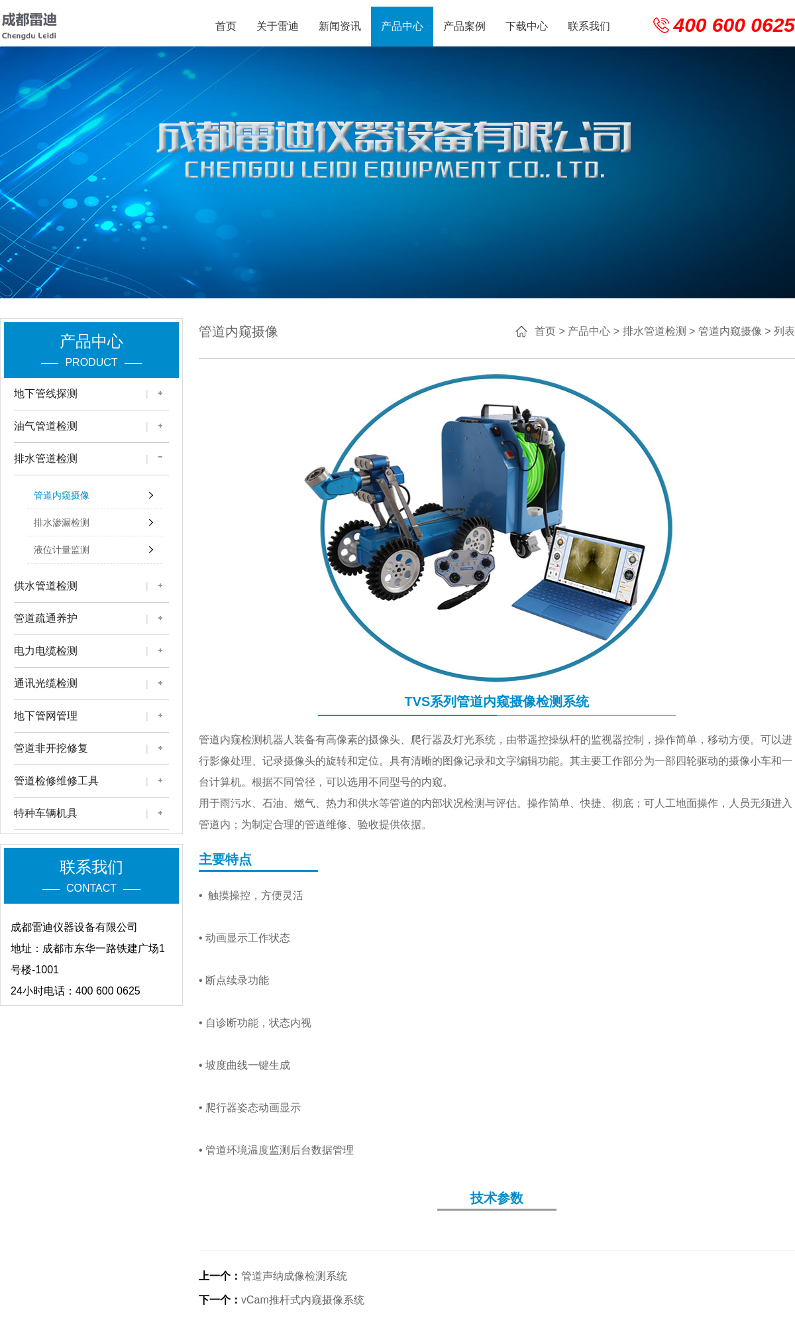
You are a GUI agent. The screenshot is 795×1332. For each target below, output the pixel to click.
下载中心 (526, 26)
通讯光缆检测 (46, 683)
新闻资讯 (340, 26)
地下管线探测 (46, 393)
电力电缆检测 (46, 650)
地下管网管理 (46, 715)
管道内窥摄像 (61, 495)
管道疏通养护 (46, 618)
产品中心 (402, 26)
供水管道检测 (46, 585)
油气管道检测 (46, 426)
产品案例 (464, 26)
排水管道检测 (46, 458)
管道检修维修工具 (56, 780)
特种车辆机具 (46, 813)
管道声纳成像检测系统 (294, 1276)
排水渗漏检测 (61, 522)
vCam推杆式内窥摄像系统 (302, 1299)
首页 (226, 26)
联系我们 (589, 26)
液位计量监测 (61, 549)
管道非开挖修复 (51, 748)
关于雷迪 (277, 26)
